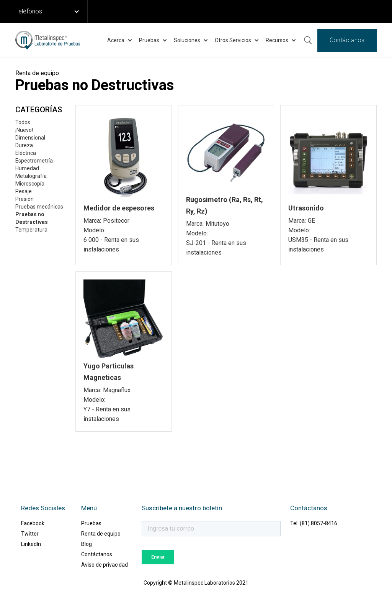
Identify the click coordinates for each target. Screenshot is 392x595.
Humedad (27, 168)
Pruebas (91, 523)
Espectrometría (34, 161)
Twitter (30, 534)
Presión (24, 199)
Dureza (24, 145)
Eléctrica (25, 153)
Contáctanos (347, 40)
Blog (86, 544)
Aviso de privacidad (104, 565)
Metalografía (31, 176)
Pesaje (23, 191)
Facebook (32, 523)
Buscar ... (307, 40)
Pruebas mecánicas (39, 207)
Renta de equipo (101, 534)
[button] (51, 11)
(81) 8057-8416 (318, 523)
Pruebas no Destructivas (31, 218)
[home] (47, 40)
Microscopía (29, 184)
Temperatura (31, 230)
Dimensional (30, 138)
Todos (22, 122)
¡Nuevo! (24, 130)
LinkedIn (31, 544)
